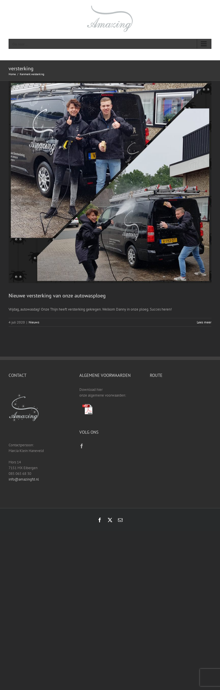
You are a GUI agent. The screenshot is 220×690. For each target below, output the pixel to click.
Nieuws (34, 322)
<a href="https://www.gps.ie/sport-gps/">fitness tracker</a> (180, 408)
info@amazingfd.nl (24, 479)
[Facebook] (81, 446)
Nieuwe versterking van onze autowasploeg (57, 295)
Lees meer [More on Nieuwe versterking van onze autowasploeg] (204, 322)
